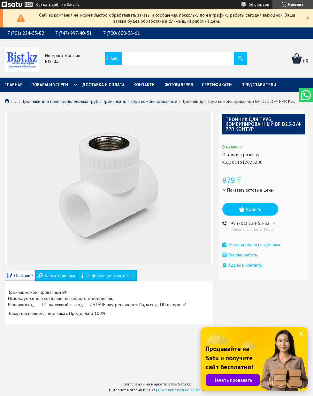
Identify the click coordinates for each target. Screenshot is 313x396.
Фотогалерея (178, 85)
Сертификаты (217, 85)
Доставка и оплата (103, 85)
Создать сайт (48, 4)
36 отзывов (259, 4)
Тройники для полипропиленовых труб (60, 101)
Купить (253, 209)
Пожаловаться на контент (181, 389)
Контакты (145, 85)
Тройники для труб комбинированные (140, 101)
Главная (13, 85)
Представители (258, 85)
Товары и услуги (50, 85)
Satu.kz (184, 384)
